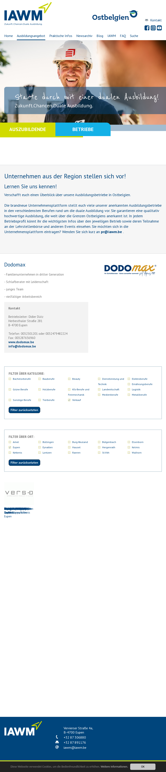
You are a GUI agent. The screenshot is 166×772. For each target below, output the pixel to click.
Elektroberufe (139, 378)
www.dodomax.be (21, 342)
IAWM (111, 36)
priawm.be (111, 231)
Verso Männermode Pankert (19, 684)
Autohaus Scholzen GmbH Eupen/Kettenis (19, 498)
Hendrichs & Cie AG (19, 589)
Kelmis (136, 447)
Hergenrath (108, 447)
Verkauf (76, 400)
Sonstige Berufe (22, 400)
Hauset (76, 447)
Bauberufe (49, 378)
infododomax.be (22, 346)
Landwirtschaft (110, 389)
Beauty (76, 378)
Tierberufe (49, 400)
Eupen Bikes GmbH (113, 543)
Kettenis (17, 452)
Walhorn (137, 452)
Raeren (76, 452)
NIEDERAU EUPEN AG (50, 636)
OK (143, 766)
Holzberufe (49, 389)
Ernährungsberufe (142, 384)
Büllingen (48, 442)
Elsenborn (137, 442)
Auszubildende (27, 130)
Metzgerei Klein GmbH (113, 589)
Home (8, 36)
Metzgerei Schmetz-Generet (19, 638)
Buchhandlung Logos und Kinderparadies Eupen (113, 500)
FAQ (123, 36)
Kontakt (156, 20)
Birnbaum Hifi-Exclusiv (82, 496)
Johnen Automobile (50, 589)
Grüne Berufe (20, 389)
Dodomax (50, 543)
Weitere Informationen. (114, 766)
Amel (16, 442)
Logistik (136, 389)
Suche (134, 36)
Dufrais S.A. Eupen (82, 543)
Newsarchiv (84, 36)
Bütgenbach (109, 442)
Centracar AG (19, 543)
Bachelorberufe (22, 378)
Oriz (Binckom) (113, 636)
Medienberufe (110, 394)
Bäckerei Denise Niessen (50, 496)
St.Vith (105, 452)
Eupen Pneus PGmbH (145, 543)
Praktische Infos (60, 36)
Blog (99, 36)
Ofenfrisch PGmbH (82, 636)
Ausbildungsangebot (31, 36)
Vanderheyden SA (145, 636)
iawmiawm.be (75, 747)
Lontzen (47, 452)
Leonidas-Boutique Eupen (82, 591)
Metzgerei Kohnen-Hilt (145, 589)
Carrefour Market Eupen (145, 496)
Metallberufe (139, 394)
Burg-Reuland (80, 442)
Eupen (16, 447)
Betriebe (83, 130)
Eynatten (48, 447)
